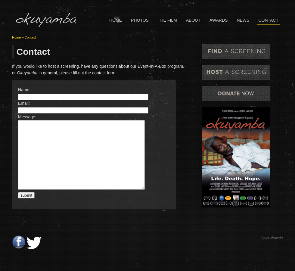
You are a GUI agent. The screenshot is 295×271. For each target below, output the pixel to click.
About (193, 20)
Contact (268, 20)
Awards (219, 20)
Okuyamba (45, 19)
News (243, 20)
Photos (140, 20)
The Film (167, 20)
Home (115, 20)
